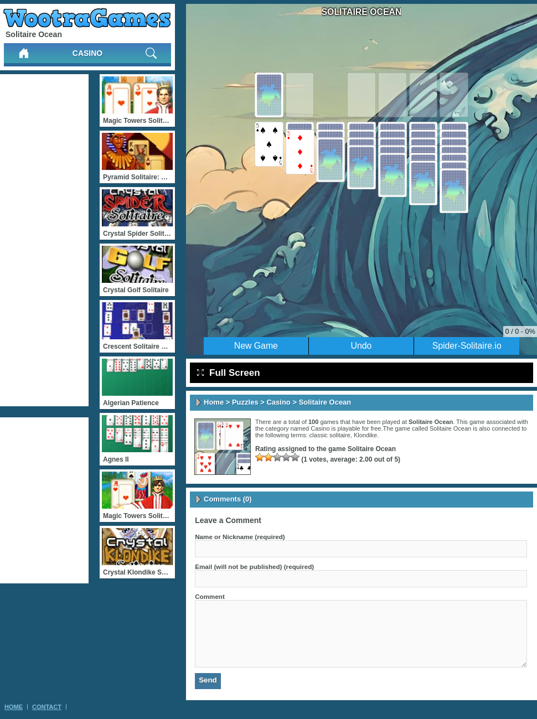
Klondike (365, 435)
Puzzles (245, 402)
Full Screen (228, 373)
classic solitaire (329, 435)
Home (214, 402)
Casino (87, 53)
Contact (46, 707)
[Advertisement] (44, 240)
